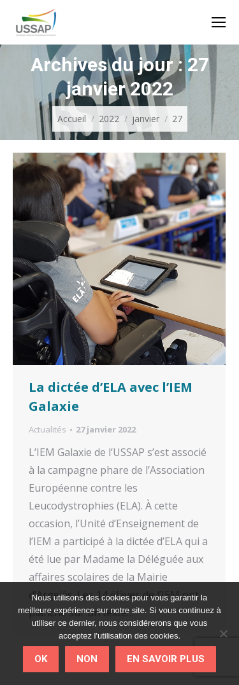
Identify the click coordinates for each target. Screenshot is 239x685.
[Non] (223, 633)
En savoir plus (166, 659)
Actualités (47, 429)
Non (87, 659)
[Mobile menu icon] (218, 22)
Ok (40, 659)
